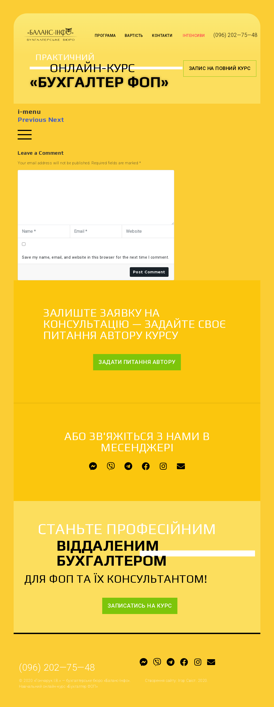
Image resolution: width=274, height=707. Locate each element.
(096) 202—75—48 (236, 35)
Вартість (134, 35)
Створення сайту (160, 680)
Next (56, 119)
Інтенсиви (194, 35)
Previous (32, 119)
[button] (219, 68)
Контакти (162, 35)
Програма (105, 35)
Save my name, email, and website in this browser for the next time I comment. (95, 257)
